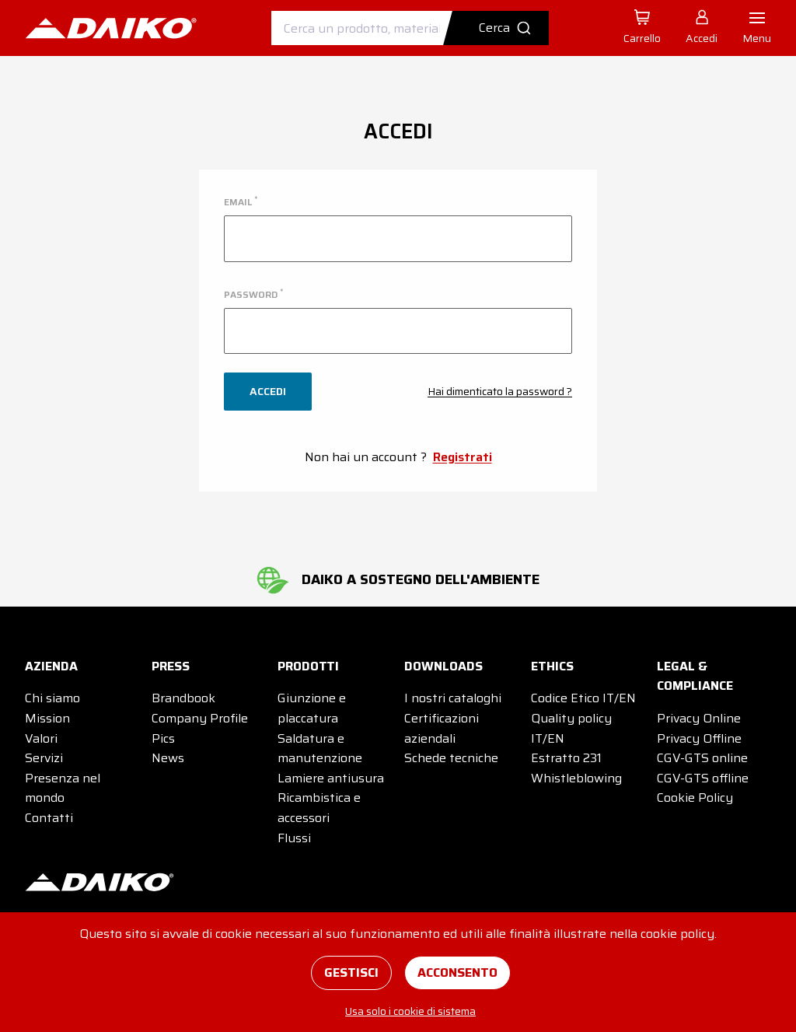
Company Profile (200, 718)
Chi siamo (52, 698)
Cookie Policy (695, 797)
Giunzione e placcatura (312, 708)
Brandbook (183, 698)
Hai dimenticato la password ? (500, 391)
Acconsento (457, 972)
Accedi (268, 391)
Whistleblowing (576, 778)
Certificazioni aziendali (441, 728)
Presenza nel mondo (62, 788)
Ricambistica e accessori (319, 807)
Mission (47, 718)
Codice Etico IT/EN (583, 698)
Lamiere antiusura (331, 778)
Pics (163, 738)
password (253, 294)
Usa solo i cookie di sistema (410, 1011)
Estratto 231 (566, 758)
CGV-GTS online (702, 758)
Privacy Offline (699, 738)
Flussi (294, 838)
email (240, 201)
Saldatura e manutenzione (320, 748)
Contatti (49, 817)
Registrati (462, 457)
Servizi (44, 758)
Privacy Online (699, 718)
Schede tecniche (451, 758)
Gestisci (351, 972)
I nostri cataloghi (452, 698)
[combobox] (410, 28)
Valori (41, 738)
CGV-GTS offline (703, 778)
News (168, 758)
